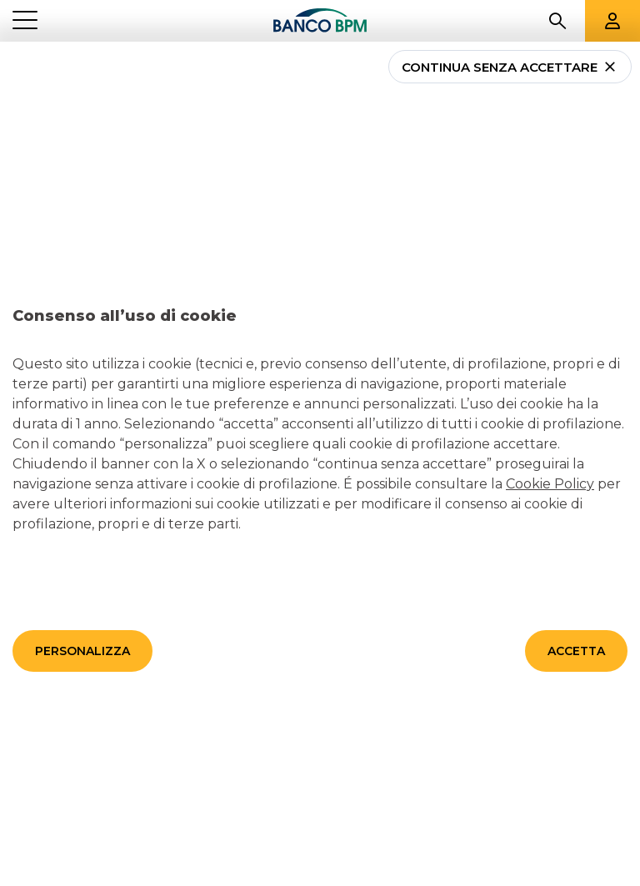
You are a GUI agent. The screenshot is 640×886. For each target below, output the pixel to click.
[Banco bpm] (320, 21)
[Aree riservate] (612, 21)
